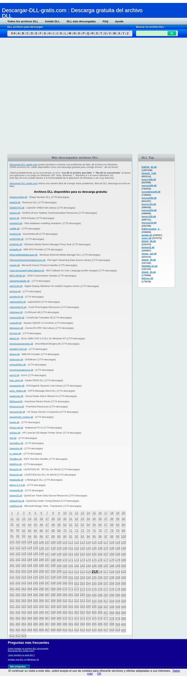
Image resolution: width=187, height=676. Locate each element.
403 (23, 629)
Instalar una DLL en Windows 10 (23, 659)
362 (17, 618)
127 (47, 548)
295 (94, 595)
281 (12, 594)
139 (117, 548)
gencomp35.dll (17, 412)
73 (82, 530)
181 (12, 565)
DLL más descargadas (81, 21)
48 (53, 524)
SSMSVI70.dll (17, 207)
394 (88, 623)
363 (23, 618)
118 (111, 542)
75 (94, 530)
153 (82, 554)
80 (123, 530)
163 (23, 559)
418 (111, 629)
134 (88, 548)
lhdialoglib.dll (16, 479)
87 (47, 536)
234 (88, 577)
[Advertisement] (27, 96)
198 (111, 565)
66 (41, 530)
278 (111, 589)
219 (117, 571)
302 (17, 600)
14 (88, 513)
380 (123, 618)
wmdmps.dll (16, 244)
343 (23, 612)
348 (53, 612)
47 (47, 524)
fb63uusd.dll (16, 401)
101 (12, 541)
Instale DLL (52, 21)
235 (94, 577)
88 (53, 536)
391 (70, 623)
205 (35, 571)
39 (117, 518)
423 (23, 635)
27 (47, 518)
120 (123, 542)
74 (88, 530)
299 (117, 595)
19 (117, 513)
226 (41, 577)
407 (47, 629)
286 (41, 594)
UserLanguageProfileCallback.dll (27, 270)
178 (111, 559)
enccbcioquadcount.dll (21, 370)
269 (58, 588)
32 (76, 518)
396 (100, 623)
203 (23, 571)
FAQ (105, 21)
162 (17, 559)
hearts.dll (14, 422)
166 (41, 559)
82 (18, 536)
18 (111, 513)
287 (47, 594)
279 (117, 589)
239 (117, 577)
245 (35, 582)
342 (17, 612)
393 (82, 623)
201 (12, 571)
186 (41, 565)
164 (29, 559)
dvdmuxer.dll (16, 359)
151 (70, 554)
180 (123, 559)
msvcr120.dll (149, 216)
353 (82, 612)
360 (123, 612)
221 (12, 577)
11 (70, 513)
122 (17, 547)
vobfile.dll (14, 228)
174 (88, 559)
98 (111, 536)
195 (94, 565)
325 (35, 606)
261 (12, 588)
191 (70, 565)
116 (100, 542)
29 (59, 518)
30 (65, 518)
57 (106, 524)
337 (105, 606)
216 (100, 571)
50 (65, 524)
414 (88, 629)
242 (17, 582)
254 (88, 583)
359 (117, 612)
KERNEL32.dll (149, 266)
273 (82, 589)
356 (100, 612)
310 (64, 600)
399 (117, 624)
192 (76, 565)
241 (12, 582)
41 (12, 524)
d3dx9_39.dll (149, 241)
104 (29, 541)
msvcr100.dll (149, 179)
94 (88, 536)
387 (47, 623)
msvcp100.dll (149, 185)
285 (35, 594)
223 (23, 577)
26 (41, 518)
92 (76, 536)
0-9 (13, 33)
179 (117, 559)
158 (111, 554)
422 (17, 635)
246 (41, 582)
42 (18, 524)
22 (18, 518)
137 (105, 548)
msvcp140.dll (149, 198)
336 (100, 606)
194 (88, 565)
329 (58, 606)
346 (41, 612)
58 (111, 524)
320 (123, 600)
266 (41, 588)
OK (99, 673)
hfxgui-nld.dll (16, 427)
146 (41, 553)
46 (41, 524)
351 (70, 612)
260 (123, 583)
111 (70, 542)
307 (47, 600)
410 (64, 629)
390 (64, 623)
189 (58, 565)
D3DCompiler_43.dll (153, 229)
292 (76, 594)
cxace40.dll (15, 323)
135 (94, 548)
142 (17, 553)
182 (17, 565)
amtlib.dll (147, 235)
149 (58, 554)
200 (123, 565)
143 (23, 553)
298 (111, 595)
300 (123, 595)
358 (111, 612)
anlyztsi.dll (15, 291)
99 (117, 536)
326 (41, 606)
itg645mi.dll (16, 464)
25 (35, 518)
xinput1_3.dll (149, 173)
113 (82, 542)
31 (70, 518)
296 (100, 595)
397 (105, 623)
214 (88, 571)
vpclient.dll (15, 234)
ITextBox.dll (16, 459)
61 (12, 530)
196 (100, 565)
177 (105, 559)
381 (12, 623)
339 (117, 606)
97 (106, 536)
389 (58, 623)
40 (123, 518)
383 (23, 623)
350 (64, 612)
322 (17, 606)
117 (105, 542)
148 (53, 554)
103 (23, 541)
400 (123, 624)
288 (53, 594)
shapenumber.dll (18, 197)
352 (76, 612)
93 (82, 536)
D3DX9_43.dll (149, 167)
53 (82, 524)
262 (17, 588)
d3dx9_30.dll (149, 260)
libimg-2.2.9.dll (17, 485)
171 (70, 559)
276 (100, 589)
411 (70, 629)
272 (76, 588)
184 (29, 565)
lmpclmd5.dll (16, 490)
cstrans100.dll (17, 317)
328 (53, 606)
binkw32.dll (148, 247)
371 (70, 618)
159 (117, 554)
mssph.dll (15, 265)
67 (47, 530)
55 (94, 524)
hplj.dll (13, 438)
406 (41, 629)
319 (117, 600)
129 (58, 548)
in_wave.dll (15, 453)
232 (76, 577)
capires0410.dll (17, 301)
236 (100, 577)
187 (47, 565)
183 (23, 565)
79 (117, 530)
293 (82, 594)
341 (12, 612)
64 (29, 530)
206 (41, 571)
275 (94, 589)
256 (100, 583)
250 (64, 582)
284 (29, 594)
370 (64, 618)
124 (29, 547)
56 (100, 524)
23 (23, 518)
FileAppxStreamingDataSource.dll (27, 260)
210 (64, 571)
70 (65, 530)
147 (47, 554)
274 (88, 589)
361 (12, 618)
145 (35, 553)
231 (70, 577)
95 (94, 536)
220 (123, 571)
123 (23, 547)
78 (111, 530)
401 (12, 629)
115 (94, 542)
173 (82, 559)
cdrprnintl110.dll (18, 307)
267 (47, 588)
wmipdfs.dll (15, 249)
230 (64, 577)
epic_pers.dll (16, 380)
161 (12, 559)
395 (94, 623)
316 (100, 600)
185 (35, 565)
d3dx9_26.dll (149, 272)
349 (58, 612)
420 (123, 630)
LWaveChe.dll (17, 500)
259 (117, 583)
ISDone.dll (147, 278)
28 (53, 518)
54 (88, 524)
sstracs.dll (15, 212)
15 (94, 513)
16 (100, 513)
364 (29, 618)
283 (23, 594)
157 (105, 554)
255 (94, 583)
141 (12, 553)
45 (35, 524)
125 (35, 547)
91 (70, 536)
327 (47, 606)
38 (111, 518)
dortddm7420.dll (18, 349)
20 (123, 513)
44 (29, 524)
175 (94, 559)
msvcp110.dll (149, 222)
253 (82, 583)
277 (105, 589)
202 (17, 571)
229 (58, 577)
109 (58, 542)
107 (47, 542)
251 (70, 582)
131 (70, 548)
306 (41, 600)
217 (105, 571)
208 (53, 571)
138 (111, 548)
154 (88, 554)
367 (47, 618)
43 (23, 524)
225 (35, 577)
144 (29, 553)
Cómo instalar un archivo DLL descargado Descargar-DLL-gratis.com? (28, 649)
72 (76, 530)
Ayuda (119, 21)
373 (82, 618)
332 (76, 606)
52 (76, 524)
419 (117, 629)
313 (82, 600)
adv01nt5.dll (16, 286)
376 (100, 618)
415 (94, 629)
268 (53, 588)
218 (111, 571)
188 (53, 565)
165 (35, 559)
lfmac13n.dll (16, 474)
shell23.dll (15, 202)
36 (100, 518)
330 (64, 606)
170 (64, 559)
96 (100, 536)
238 (111, 577)
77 (106, 530)
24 (29, 518)
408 (53, 629)
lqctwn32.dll (16, 495)
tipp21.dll (14, 218)
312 (76, 600)
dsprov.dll (15, 354)
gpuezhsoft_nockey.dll (21, 417)
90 (65, 536)
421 (12, 635)
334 (88, 606)
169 (58, 559)
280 (123, 589)
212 (76, 571)
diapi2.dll (14, 338)
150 (64, 554)
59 (117, 524)
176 (100, 559)
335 (94, 606)
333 (82, 606)
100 (123, 536)
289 (58, 594)
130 (64, 548)
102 (17, 541)
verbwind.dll (16, 223)
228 (53, 577)
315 (94, 600)
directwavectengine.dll (21, 343)
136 (100, 548)
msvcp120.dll (149, 210)
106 (41, 542)
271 (70, 588)
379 (117, 618)
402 (17, 629)
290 (64, 594)
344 (29, 612)
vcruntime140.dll (151, 191)
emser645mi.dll (18, 364)
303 (23, 600)
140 (123, 548)
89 (59, 536)
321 (12, 606)
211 (70, 571)
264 (29, 588)
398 (111, 623)
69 (59, 530)
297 (105, 595)
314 (88, 600)
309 (58, 600)
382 (17, 623)
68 (53, 530)
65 (35, 530)
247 (47, 582)
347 (47, 612)
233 (82, 577)
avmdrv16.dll (16, 296)
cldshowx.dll (16, 312)
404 (29, 629)
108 (53, 542)
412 (76, 629)
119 (117, 542)
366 (41, 618)
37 (106, 518)
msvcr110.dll (149, 204)
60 (123, 524)
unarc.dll (146, 238)
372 (76, 618)
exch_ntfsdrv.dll (18, 390)
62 (18, 530)
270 (64, 588)
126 (41, 548)
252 (76, 583)
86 (41, 536)
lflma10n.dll (16, 469)
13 (82, 513)
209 (58, 571)
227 (47, 577)
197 (105, 565)
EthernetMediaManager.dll (23, 254)
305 (35, 600)
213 (82, 571)
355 (94, 612)
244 (29, 582)
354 (88, 612)
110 (64, 542)
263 (23, 588)
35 (94, 518)
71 (70, 530)
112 (76, 542)
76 (100, 530)
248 (53, 582)
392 (76, 623)
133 (82, 548)
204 (29, 571)
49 (59, 524)
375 (94, 618)
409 (58, 629)
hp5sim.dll (15, 432)
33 (82, 518)
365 (35, 618)
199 (117, 565)
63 (23, 530)
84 (29, 536)
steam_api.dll (149, 253)
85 (35, 536)
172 (76, 559)
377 (105, 618)
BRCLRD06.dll (17, 275)
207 (47, 571)
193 (82, 565)
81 (12, 536)
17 (106, 513)
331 (70, 606)
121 (12, 547)
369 (58, 618)
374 (88, 618)
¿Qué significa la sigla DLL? (21, 655)
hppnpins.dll (16, 448)
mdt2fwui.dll (16, 506)
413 (82, 629)
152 (76, 554)
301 (12, 600)
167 (47, 559)
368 (53, 618)
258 (111, 583)
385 (35, 623)
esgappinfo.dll (17, 385)
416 (100, 629)
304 (29, 600)
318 (111, 600)
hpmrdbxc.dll (16, 443)
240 (123, 577)
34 (88, 518)
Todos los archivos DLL (22, 21)
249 (58, 582)
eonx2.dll (14, 375)
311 (70, 600)
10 (65, 513)
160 (123, 554)
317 (105, 600)
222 (17, 577)
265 (35, 588)
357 (105, 612)
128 (53, 548)
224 (29, 577)
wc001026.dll (16, 239)
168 (53, 559)
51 (70, 524)
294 (88, 595)
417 (105, 629)
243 (23, 582)
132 (76, 548)
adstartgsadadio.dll (20, 281)
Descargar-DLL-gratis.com (23, 164)
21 (12, 518)
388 (53, 623)
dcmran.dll (15, 333)
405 (35, 629)
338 (111, 606)
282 (17, 594)
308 (53, 600)
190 (64, 565)
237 (105, 577)
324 (29, 606)
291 (70, 594)
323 (23, 606)
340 (123, 606)
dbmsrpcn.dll (16, 328)
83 (23, 536)
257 (105, 583)
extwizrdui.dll (16, 396)
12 (76, 513)
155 (94, 554)
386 (41, 623)
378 (111, 618)
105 (35, 542)
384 (29, 623)
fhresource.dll (17, 406)
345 (35, 612)
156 (100, 554)
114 (88, 542)
